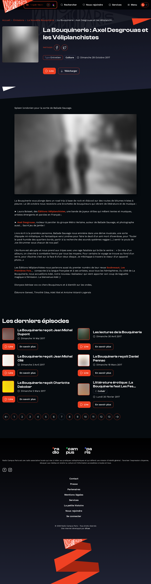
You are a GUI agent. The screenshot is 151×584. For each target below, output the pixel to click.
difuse (87, 528)
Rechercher (69, 4)
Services (115, 4)
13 (109, 416)
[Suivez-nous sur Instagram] (10, 470)
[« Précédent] (6, 417)
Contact (75, 478)
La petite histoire (75, 505)
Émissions (18, 20)
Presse (75, 484)
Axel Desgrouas (26, 222)
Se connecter (75, 516)
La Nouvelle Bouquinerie (40, 20)
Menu (132, 4)
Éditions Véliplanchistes (51, 211)
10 (85, 416)
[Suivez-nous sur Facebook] (4, 470)
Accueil (6, 20)
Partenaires (75, 489)
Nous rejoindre (93, 4)
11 (93, 416)
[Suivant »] (117, 417)
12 (101, 416)
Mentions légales (75, 494)
